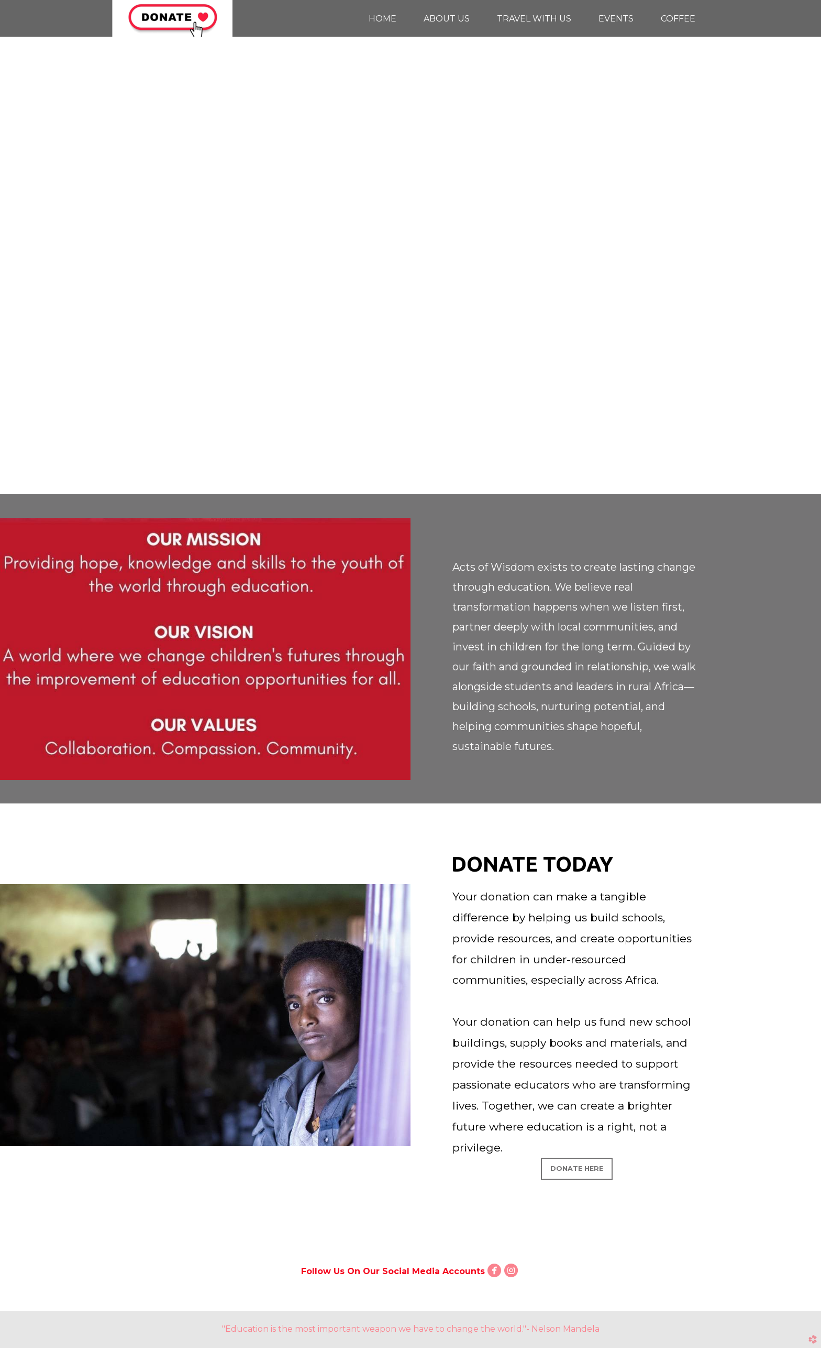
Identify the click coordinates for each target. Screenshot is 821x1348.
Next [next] (802, 255)
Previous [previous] (18, 255)
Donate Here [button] (576, 1168)
